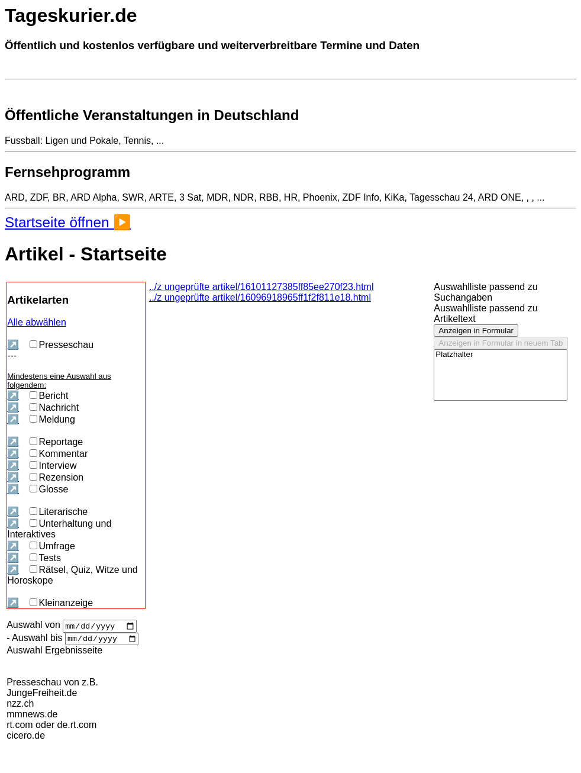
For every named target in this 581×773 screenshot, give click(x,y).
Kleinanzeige (61, 603)
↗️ (13, 345)
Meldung (52, 419)
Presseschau (62, 345)
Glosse (49, 489)
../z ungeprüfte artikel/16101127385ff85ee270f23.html (261, 287)
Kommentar (59, 454)
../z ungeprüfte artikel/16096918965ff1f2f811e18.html (260, 297)
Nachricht (54, 407)
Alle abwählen (36, 322)
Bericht (49, 396)
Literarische (59, 512)
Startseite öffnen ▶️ (68, 222)
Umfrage (52, 546)
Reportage (56, 442)
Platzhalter (500, 355)
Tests (45, 558)
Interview (53, 465)
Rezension (57, 477)
